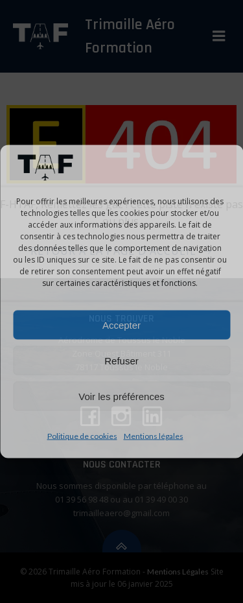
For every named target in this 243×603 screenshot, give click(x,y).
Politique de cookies (82, 436)
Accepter (121, 324)
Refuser (121, 360)
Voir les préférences (121, 395)
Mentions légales (153, 436)
